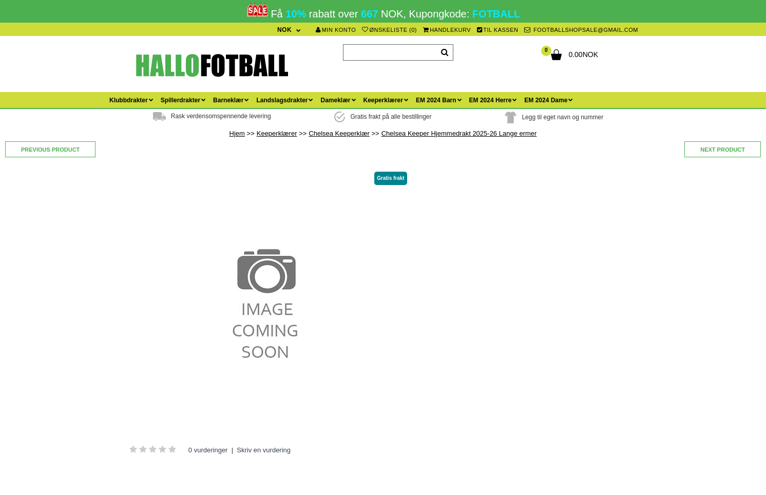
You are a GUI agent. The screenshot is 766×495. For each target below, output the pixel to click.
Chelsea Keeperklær (339, 133)
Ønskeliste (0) (389, 30)
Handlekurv (447, 30)
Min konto (336, 30)
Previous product (50, 149)
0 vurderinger (208, 450)
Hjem (237, 133)
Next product (722, 149)
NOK (284, 29)
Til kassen (498, 30)
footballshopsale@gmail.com (581, 30)
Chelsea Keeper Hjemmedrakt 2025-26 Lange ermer (459, 133)
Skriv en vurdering (264, 450)
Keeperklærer (277, 133)
